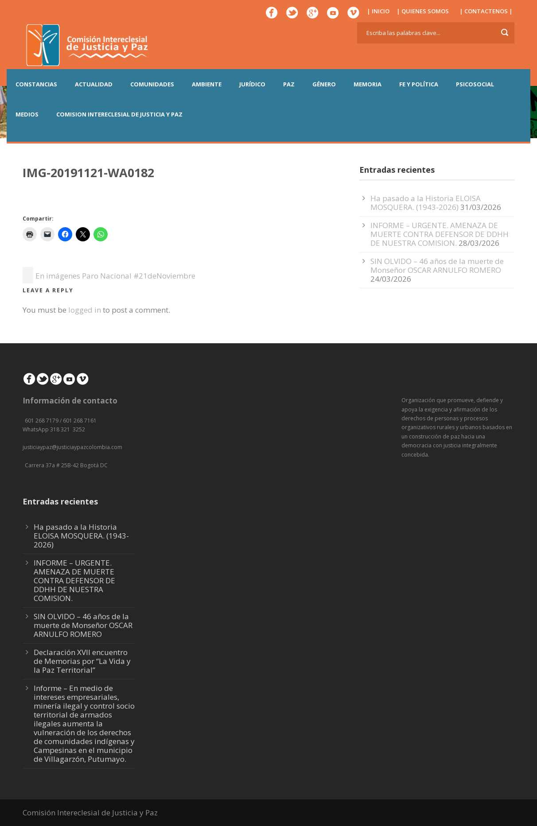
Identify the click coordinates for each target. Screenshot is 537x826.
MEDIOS (27, 114)
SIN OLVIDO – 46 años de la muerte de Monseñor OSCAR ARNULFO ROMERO (437, 265)
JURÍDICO (252, 84)
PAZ (289, 84)
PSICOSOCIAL (475, 84)
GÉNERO (324, 84)
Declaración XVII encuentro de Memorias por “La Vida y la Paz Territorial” (82, 661)
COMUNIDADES (152, 84)
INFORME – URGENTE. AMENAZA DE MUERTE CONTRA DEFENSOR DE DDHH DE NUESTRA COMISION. (439, 234)
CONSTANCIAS (36, 84)
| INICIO (378, 11)
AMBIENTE (207, 84)
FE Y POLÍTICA (418, 84)
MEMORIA (367, 84)
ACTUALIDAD (94, 84)
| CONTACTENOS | (486, 11)
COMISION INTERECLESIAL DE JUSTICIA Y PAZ (119, 114)
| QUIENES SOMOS (423, 11)
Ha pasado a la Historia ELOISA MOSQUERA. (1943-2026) (425, 202)
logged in (84, 310)
